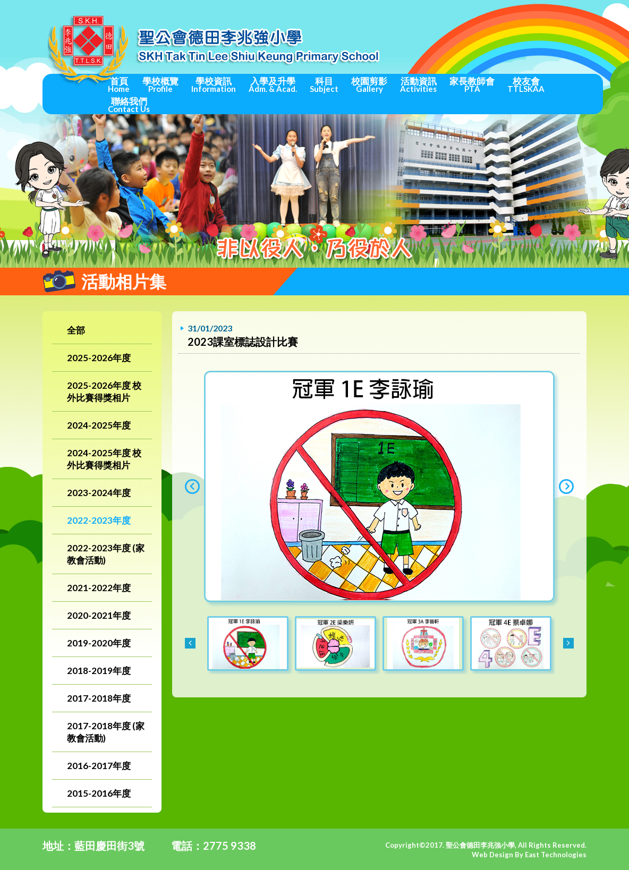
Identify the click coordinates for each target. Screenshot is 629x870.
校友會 (526, 84)
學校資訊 (213, 84)
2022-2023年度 (99, 520)
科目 (324, 84)
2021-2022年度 (99, 587)
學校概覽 (160, 84)
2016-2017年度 (99, 765)
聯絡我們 (129, 105)
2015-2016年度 (99, 793)
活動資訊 (418, 84)
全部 (76, 330)
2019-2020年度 (99, 643)
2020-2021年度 (99, 615)
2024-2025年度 (99, 425)
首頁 (119, 84)
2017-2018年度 (99, 698)
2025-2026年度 (99, 357)
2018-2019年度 (99, 670)
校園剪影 (369, 84)
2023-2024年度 (99, 492)
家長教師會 (472, 84)
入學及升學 (273, 84)
